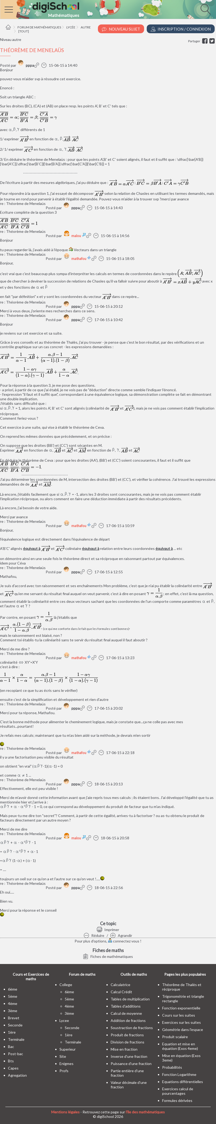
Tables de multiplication (130, 999)
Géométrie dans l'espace (182, 1029)
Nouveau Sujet (121, 29)
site (62, 1056)
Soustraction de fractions (132, 1027)
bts (11, 1061)
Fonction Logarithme (179, 1074)
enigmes (66, 1063)
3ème (12, 1010)
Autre (86, 27)
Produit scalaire (175, 1036)
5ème (12, 996)
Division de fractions (127, 1042)
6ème (12, 989)
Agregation (17, 1075)
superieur (67, 1049)
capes (13, 1068)
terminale (16, 1039)
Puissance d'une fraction (131, 1063)
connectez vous (123, 941)
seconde (15, 1025)
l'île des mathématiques (145, 1112)
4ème (12, 1003)
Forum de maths (82, 974)
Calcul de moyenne (126, 1013)
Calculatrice (120, 984)
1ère (12, 1032)
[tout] (23, 31)
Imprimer (108, 929)
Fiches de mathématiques (108, 956)
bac (11, 1046)
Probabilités (172, 1067)
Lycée (70, 27)
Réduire (94, 935)
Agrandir (121, 935)
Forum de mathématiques (39, 27)
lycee (64, 1020)
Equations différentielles (182, 1081)
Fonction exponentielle (181, 1008)
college (65, 984)
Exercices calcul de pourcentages (177, 1091)
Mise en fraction (124, 1049)
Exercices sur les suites (181, 1022)
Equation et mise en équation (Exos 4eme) (180, 1046)
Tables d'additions (126, 1006)
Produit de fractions (127, 1035)
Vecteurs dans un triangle (95, 249)
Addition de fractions (128, 1020)
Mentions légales (65, 1112)
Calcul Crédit (121, 992)
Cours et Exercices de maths (31, 976)
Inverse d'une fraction (129, 1056)
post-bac (15, 1053)
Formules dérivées (177, 1100)
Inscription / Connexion (181, 29)
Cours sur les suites (178, 1015)
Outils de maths (133, 974)
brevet (13, 1018)
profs (63, 1070)
